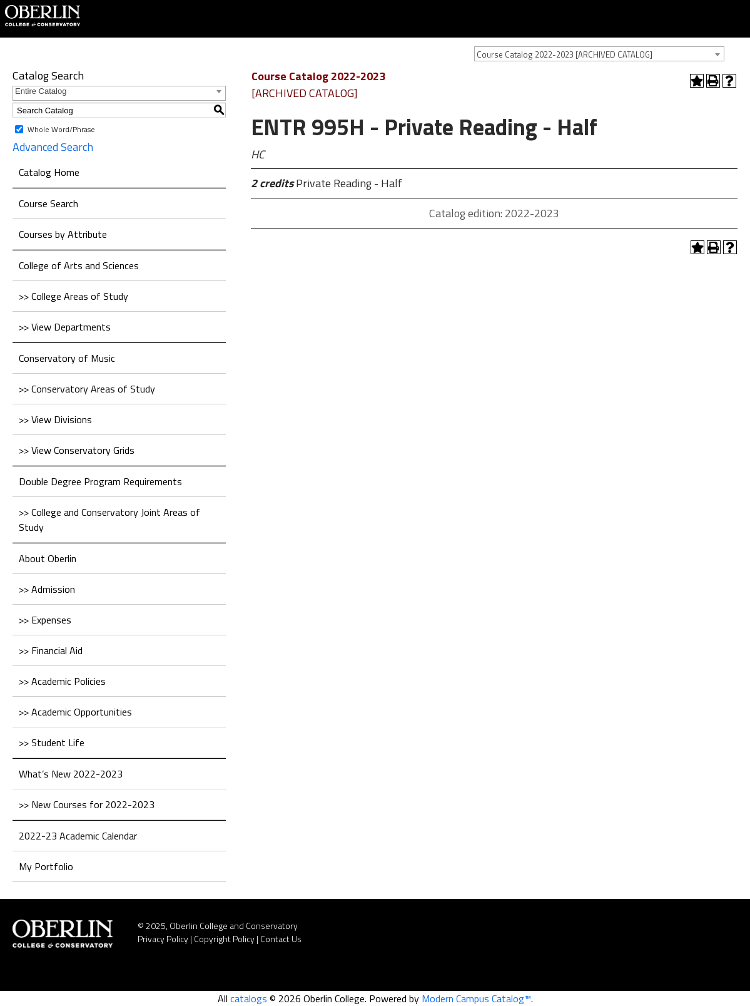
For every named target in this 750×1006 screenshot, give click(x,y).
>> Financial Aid (51, 650)
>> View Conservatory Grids (76, 450)
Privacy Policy (163, 938)
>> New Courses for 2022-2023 (87, 804)
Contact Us (281, 938)
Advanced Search (53, 146)
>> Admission (47, 589)
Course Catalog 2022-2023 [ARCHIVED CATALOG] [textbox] (564, 54)
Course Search (48, 203)
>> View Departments (65, 326)
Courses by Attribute (63, 234)
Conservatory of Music (67, 358)
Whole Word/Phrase (61, 129)
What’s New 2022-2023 (71, 773)
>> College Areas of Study (73, 296)
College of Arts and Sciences (79, 265)
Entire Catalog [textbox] (40, 91)
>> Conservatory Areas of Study (87, 388)
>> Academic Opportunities (75, 711)
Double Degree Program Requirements (100, 481)
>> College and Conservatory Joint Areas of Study (109, 520)
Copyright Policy (224, 938)
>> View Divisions (55, 419)
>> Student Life (51, 742)
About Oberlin (47, 558)
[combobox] (599, 53)
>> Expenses (45, 619)
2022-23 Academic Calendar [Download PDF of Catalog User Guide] (78, 835)
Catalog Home (49, 172)
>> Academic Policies (62, 681)
